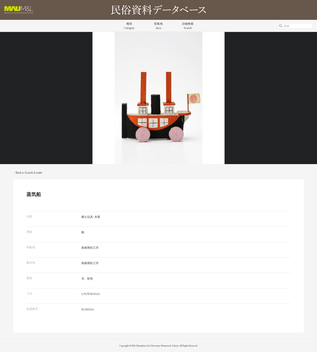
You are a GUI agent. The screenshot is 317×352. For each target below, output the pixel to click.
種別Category (129, 26)
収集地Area (158, 26)
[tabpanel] (158, 98)
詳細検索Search (188, 26)
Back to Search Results (28, 172)
